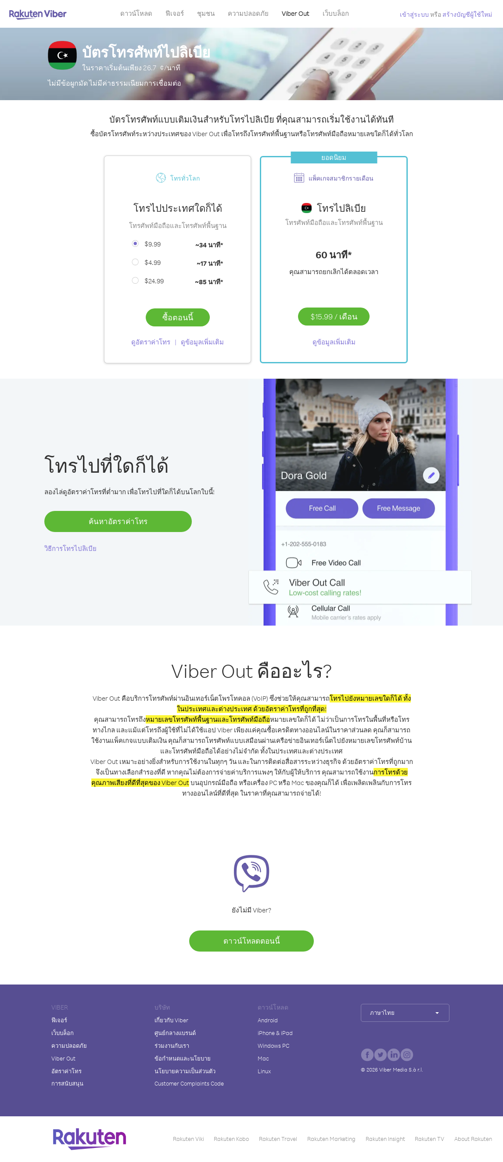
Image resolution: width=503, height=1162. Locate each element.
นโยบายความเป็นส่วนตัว (185, 1071)
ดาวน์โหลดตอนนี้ (251, 940)
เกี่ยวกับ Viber (171, 1020)
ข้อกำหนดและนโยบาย (182, 1058)
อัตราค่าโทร (66, 1071)
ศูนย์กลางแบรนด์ (175, 1032)
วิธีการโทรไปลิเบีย (70, 548)
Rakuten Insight (385, 1138)
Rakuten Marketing (331, 1138)
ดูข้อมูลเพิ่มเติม (202, 342)
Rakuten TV (429, 1138)
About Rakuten (473, 1138)
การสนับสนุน (67, 1083)
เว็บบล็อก (336, 13)
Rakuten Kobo (231, 1138)
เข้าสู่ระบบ (414, 14)
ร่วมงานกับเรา (171, 1045)
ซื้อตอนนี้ (177, 317)
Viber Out (295, 13)
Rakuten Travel (278, 1138)
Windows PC (273, 1045)
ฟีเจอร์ (174, 13)
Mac (263, 1058)
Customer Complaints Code (189, 1083)
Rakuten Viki (188, 1138)
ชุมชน (206, 13)
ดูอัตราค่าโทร (150, 342)
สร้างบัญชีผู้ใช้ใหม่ (467, 14)
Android (268, 1020)
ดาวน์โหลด (136, 13)
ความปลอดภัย (248, 13)
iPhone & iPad (275, 1032)
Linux (264, 1071)
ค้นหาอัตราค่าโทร (118, 521)
